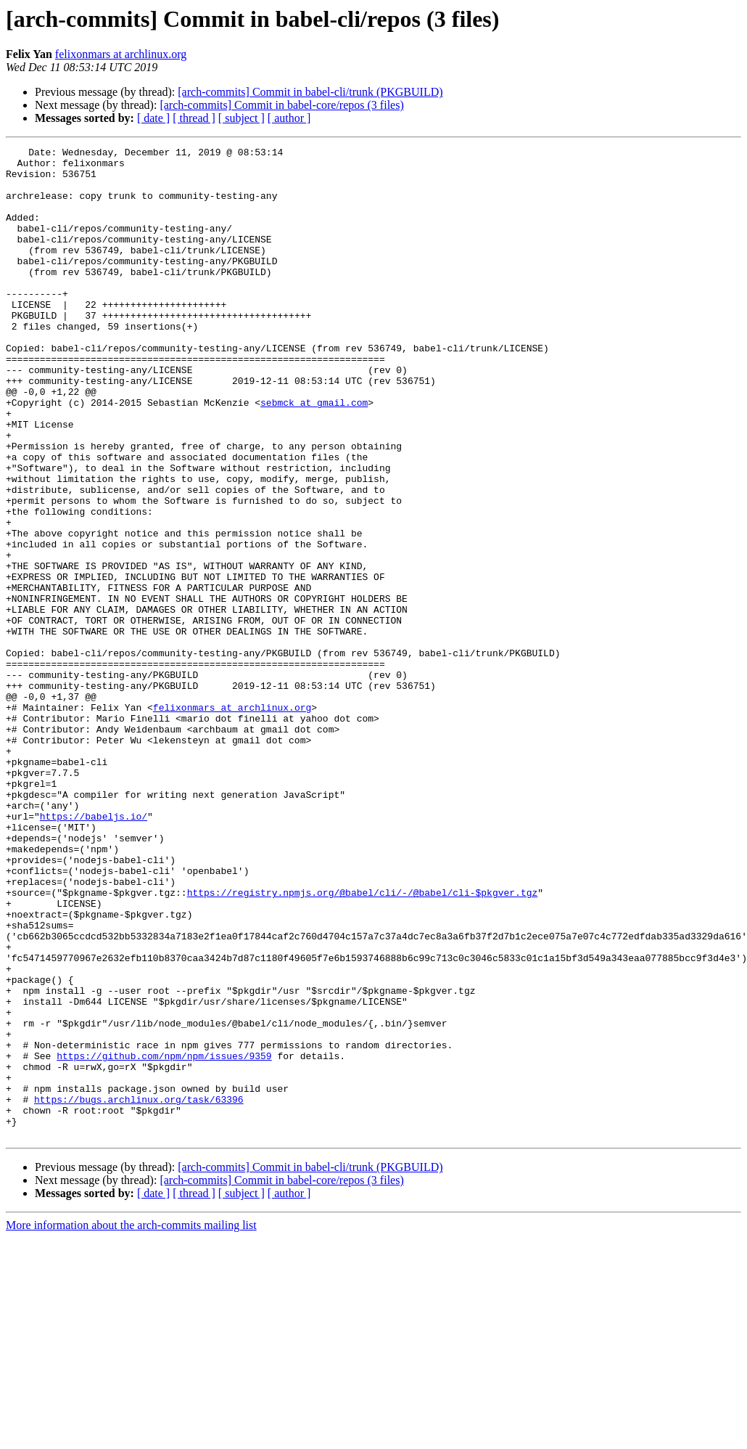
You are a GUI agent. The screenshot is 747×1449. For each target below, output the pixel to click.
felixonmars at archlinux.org (120, 54)
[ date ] (153, 118)
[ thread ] (194, 118)
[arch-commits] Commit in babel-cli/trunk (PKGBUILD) (310, 92)
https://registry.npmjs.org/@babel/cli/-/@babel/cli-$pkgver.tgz (362, 1042)
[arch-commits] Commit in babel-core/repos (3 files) (281, 105)
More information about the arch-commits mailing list (131, 1423)
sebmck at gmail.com (314, 454)
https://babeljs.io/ (93, 951)
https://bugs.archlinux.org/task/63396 (139, 1290)
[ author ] (289, 118)
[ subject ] (241, 118)
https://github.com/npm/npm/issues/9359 (164, 1238)
